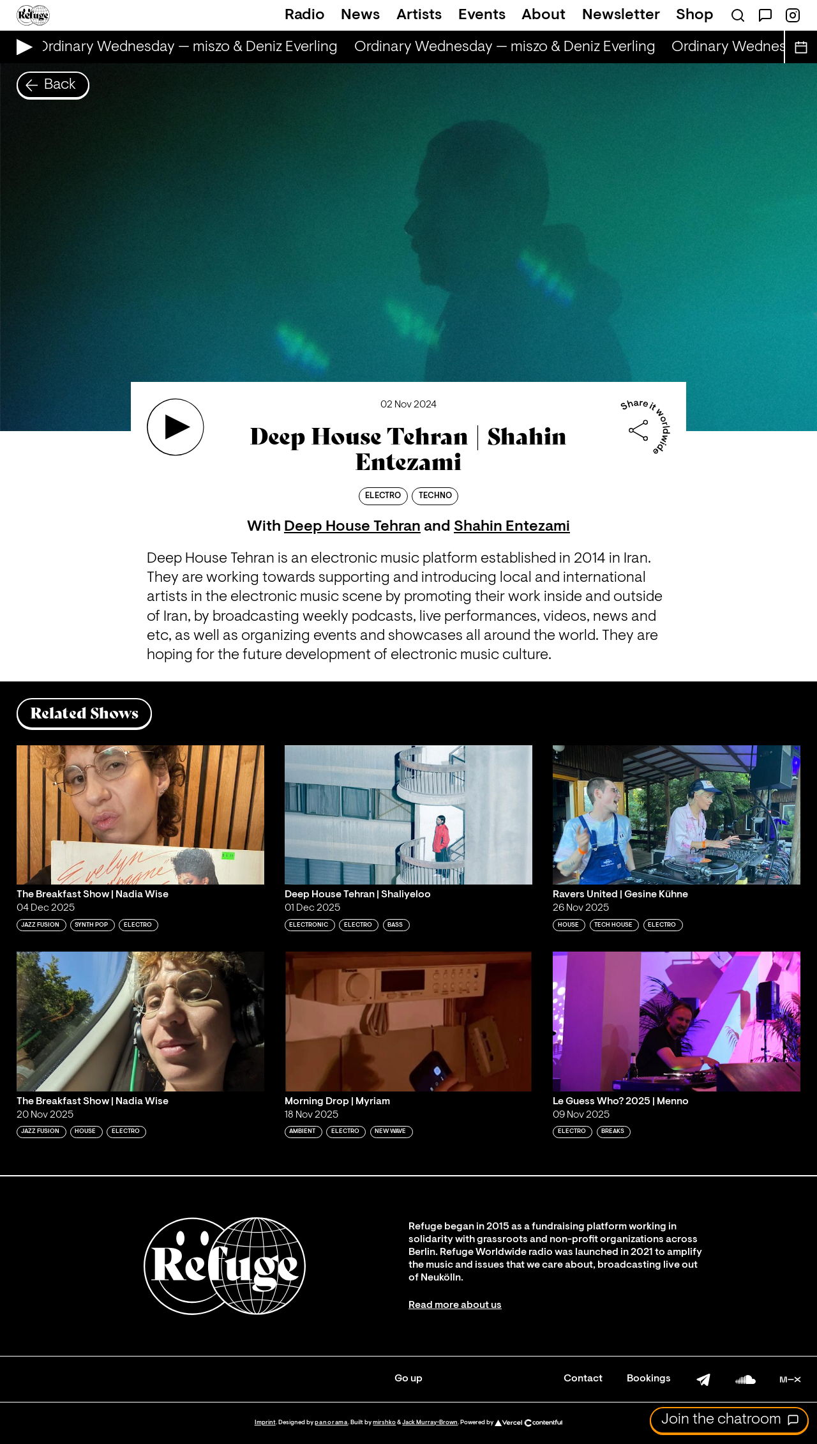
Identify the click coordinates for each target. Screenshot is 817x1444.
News (360, 15)
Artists (419, 15)
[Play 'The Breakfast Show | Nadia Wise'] (140, 815)
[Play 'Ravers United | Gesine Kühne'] (676, 815)
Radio (305, 15)
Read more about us (455, 1305)
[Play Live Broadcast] (21, 47)
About (543, 15)
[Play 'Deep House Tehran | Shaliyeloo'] (408, 815)
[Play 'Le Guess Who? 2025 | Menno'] (676, 1021)
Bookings (649, 1379)
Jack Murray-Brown (430, 1422)
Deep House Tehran (352, 527)
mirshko (384, 1422)
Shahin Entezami (512, 527)
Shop (695, 15)
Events (482, 15)
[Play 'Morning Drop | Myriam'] (408, 1021)
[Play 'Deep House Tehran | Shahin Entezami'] (175, 427)
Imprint (265, 1422)
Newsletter (621, 15)
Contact (583, 1379)
